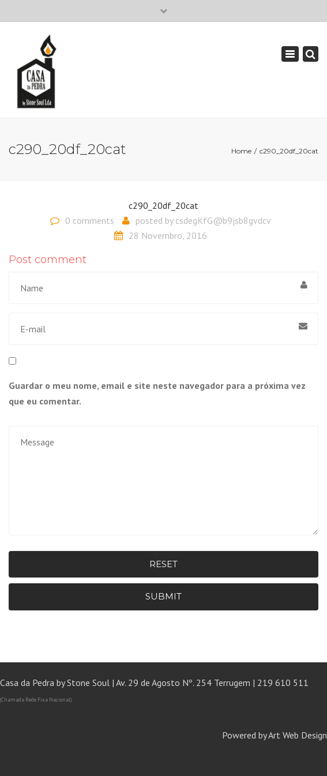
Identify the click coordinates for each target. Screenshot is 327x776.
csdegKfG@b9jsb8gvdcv (223, 220)
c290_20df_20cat (163, 205)
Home (241, 151)
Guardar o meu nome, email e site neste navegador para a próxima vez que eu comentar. (157, 393)
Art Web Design (297, 735)
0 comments (89, 220)
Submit (163, 596)
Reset (163, 563)
